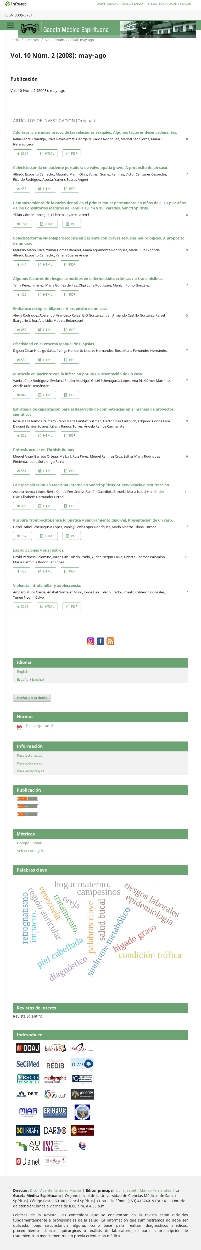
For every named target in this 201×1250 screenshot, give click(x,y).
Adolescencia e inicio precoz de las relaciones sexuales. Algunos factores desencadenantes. (95, 132)
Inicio (14, 39)
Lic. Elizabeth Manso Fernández (143, 1190)
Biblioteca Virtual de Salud (169, 3)
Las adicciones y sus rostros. (38, 550)
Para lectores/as (29, 755)
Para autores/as (29, 763)
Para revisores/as (30, 771)
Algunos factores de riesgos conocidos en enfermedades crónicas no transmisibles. (88, 278)
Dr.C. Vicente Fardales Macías (56, 1190)
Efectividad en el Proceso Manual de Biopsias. (54, 343)
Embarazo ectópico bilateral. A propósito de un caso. (61, 308)
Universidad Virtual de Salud (120, 3)
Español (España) (30, 679)
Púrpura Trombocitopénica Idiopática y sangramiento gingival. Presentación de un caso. (93, 520)
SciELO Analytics (31, 850)
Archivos (32, 39)
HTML (49, 153)
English (22, 671)
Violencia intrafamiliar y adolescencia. (47, 585)
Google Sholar (29, 842)
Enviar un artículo (32, 697)
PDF (73, 153)
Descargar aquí (35, 725)
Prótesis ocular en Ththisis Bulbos (43, 449)
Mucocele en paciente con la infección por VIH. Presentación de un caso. (78, 373)
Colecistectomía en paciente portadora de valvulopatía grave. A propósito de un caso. (90, 167)
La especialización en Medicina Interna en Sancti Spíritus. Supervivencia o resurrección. (91, 484)
